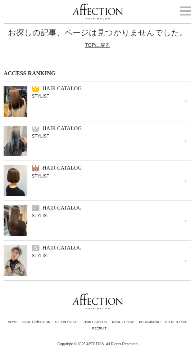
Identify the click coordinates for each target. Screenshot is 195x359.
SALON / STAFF (67, 322)
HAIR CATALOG (95, 322)
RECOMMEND (149, 322)
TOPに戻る (97, 45)
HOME (13, 322)
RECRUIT (99, 328)
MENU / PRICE (123, 322)
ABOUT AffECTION (36, 322)
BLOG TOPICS (176, 322)
